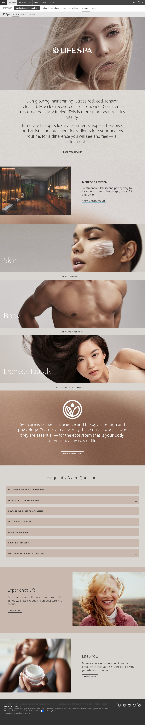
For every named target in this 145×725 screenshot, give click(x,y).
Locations (32, 14)
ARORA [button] (65, 8)
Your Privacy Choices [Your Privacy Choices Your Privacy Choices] (48, 711)
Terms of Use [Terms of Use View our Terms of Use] (18, 709)
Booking (24, 14)
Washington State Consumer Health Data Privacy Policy (21, 711)
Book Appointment (72, 152)
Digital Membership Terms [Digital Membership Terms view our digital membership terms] (31, 709)
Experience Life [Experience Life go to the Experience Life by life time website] (25, 2)
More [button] (94, 8)
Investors (17, 704)
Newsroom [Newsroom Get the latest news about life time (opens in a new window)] (8, 704)
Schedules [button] (55, 8)
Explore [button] (45, 8)
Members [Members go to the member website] (12, 2)
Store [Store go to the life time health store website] (52, 2)
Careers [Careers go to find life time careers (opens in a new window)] (35, 704)
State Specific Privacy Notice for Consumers (94, 709)
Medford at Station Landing (26, 8)
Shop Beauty (90, 676)
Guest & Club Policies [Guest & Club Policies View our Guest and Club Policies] (47, 709)
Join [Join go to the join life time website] (3, 2)
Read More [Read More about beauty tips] (15, 610)
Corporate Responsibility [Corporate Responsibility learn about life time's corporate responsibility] (98, 704)
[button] (140, 2)
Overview (15, 14)
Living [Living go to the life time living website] (44, 2)
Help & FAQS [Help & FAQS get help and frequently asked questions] (26, 704)
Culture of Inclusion (12, 706)
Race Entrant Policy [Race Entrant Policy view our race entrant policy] (74, 709)
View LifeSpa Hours (94, 200)
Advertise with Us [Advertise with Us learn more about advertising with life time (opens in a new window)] (46, 704)
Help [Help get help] (134, 2)
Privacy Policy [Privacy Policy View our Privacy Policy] (8, 709)
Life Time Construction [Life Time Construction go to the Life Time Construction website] (79, 704)
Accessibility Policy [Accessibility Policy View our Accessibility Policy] (61, 709)
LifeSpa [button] (85, 8)
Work (36, 2)
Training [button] (75, 8)
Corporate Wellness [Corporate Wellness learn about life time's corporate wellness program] (61, 704)
